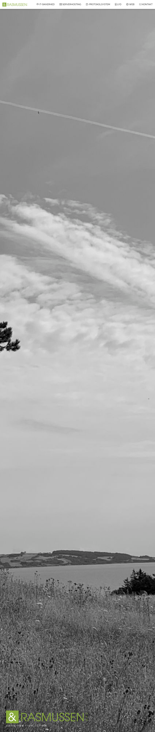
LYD (118, 4)
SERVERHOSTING (70, 4)
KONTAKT (146, 4)
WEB (130, 4)
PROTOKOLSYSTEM (98, 4)
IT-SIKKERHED (45, 4)
